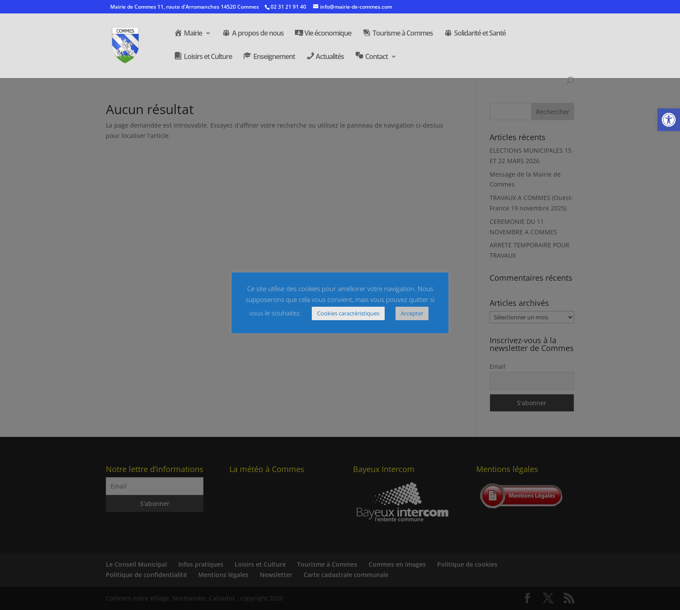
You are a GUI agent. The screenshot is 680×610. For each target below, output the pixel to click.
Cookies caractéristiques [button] (348, 313)
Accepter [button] (412, 313)
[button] (668, 119)
